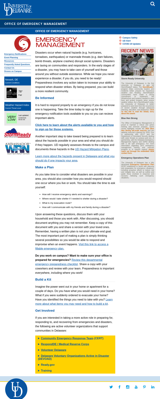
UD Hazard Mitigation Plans (92, 149)
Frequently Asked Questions (17, 64)
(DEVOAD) (73, 357)
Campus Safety (129, 38)
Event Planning (11, 57)
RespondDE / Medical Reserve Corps (65, 344)
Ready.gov (48, 364)
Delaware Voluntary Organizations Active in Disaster (75, 355)
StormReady (148, 87)
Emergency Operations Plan (142, 164)
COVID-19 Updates (131, 44)
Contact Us (9, 68)
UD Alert (126, 41)
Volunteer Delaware (53, 350)
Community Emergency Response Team (67, 338)
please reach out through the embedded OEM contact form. (137, 151)
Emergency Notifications (15, 54)
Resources (9, 61)
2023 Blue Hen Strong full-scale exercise (137, 129)
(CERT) (72, 338)
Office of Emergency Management (35, 23)
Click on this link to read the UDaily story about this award (137, 111)
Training (46, 370)
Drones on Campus (13, 71)
